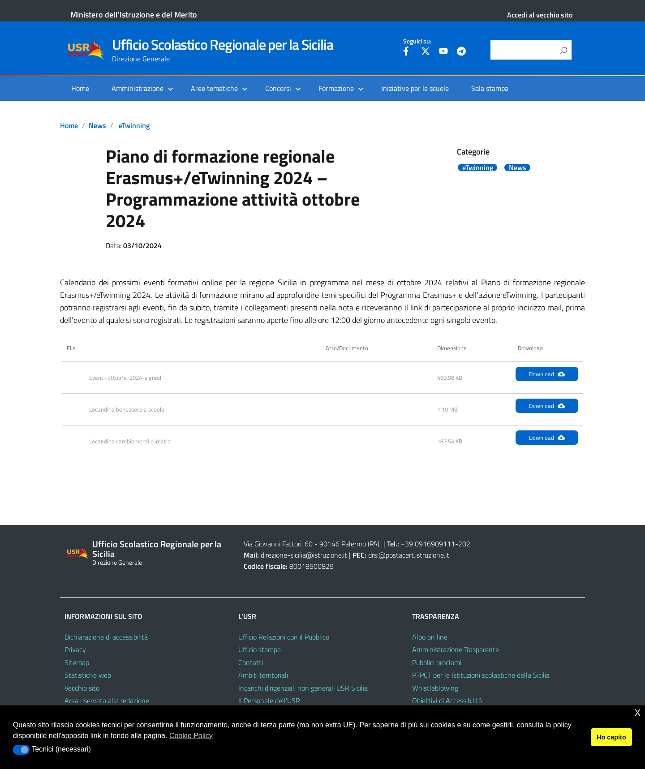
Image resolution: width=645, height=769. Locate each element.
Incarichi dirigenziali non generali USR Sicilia (303, 688)
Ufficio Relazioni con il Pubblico (283, 637)
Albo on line (429, 637)
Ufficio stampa (259, 649)
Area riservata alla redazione (106, 700)
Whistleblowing (435, 688)
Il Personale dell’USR (269, 700)
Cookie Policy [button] (191, 735)
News (97, 125)
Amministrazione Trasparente (455, 649)
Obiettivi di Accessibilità (447, 700)
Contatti (250, 662)
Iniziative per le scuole (415, 88)
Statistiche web (87, 675)
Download (547, 373)
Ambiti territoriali (263, 675)
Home (80, 88)
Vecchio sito (81, 688)
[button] (21, 750)
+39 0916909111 (428, 543)
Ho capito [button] (611, 737)
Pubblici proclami (436, 662)
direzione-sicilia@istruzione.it (304, 555)
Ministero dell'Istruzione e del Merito (133, 15)
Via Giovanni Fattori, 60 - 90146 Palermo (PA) (311, 543)
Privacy (75, 649)
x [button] (638, 712)
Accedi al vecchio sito (539, 14)
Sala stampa (489, 88)
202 (464, 543)
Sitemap (76, 662)
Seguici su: (417, 41)
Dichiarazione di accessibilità (106, 637)
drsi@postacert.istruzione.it (408, 555)
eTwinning (134, 125)
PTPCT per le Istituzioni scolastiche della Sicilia (481, 675)
